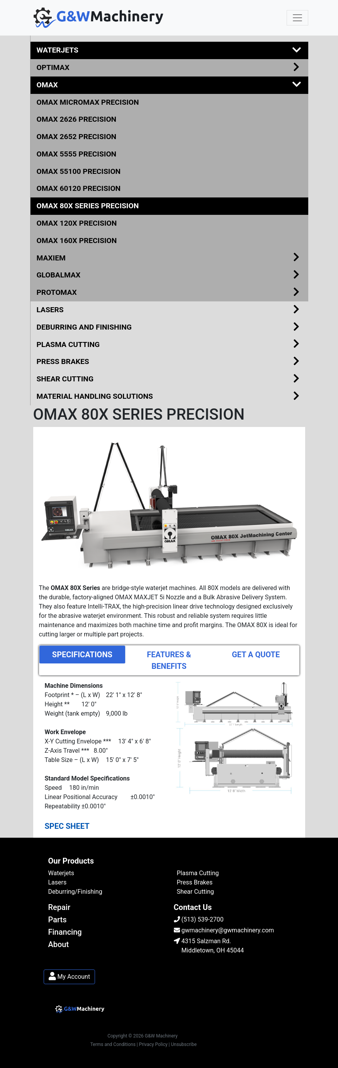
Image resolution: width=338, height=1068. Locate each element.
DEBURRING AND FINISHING (169, 327)
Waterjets (61, 873)
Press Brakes (195, 882)
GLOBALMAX (169, 275)
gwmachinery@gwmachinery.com (224, 930)
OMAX (169, 85)
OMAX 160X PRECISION (77, 240)
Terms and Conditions (113, 1044)
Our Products (71, 861)
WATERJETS (169, 50)
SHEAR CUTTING (169, 379)
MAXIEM (169, 258)
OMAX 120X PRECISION (77, 223)
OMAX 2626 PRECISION (77, 119)
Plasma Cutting (198, 873)
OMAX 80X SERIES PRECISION (88, 205)
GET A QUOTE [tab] (256, 654)
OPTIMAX (169, 67)
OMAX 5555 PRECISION (77, 154)
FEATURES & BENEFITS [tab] (169, 660)
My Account (69, 976)
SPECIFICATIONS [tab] (82, 654)
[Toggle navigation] (297, 18)
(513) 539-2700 (199, 919)
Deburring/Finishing (75, 891)
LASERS (169, 310)
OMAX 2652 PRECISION (77, 136)
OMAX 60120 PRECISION (79, 188)
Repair (59, 907)
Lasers (57, 882)
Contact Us (193, 907)
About (58, 944)
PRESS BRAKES (169, 361)
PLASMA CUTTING (169, 344)
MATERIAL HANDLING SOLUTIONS (169, 396)
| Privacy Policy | (153, 1044)
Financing (65, 932)
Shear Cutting (195, 891)
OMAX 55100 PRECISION (79, 171)
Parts (57, 919)
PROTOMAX (169, 292)
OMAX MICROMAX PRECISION (88, 102)
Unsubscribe (184, 1044)
